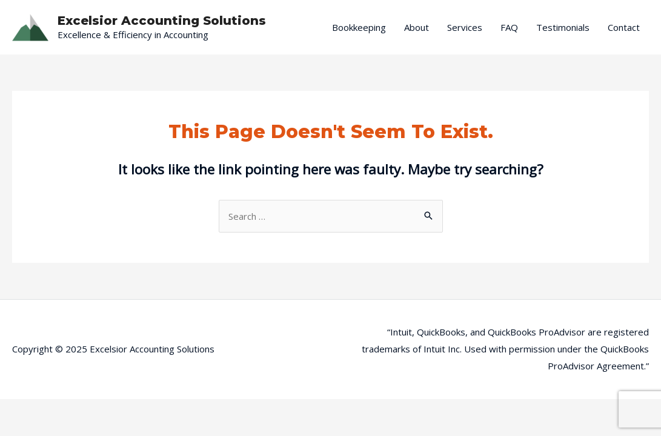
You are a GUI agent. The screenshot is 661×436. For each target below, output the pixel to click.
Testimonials (563, 27)
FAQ (509, 27)
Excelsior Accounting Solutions (162, 20)
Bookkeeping (359, 27)
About (416, 27)
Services (464, 27)
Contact (624, 27)
